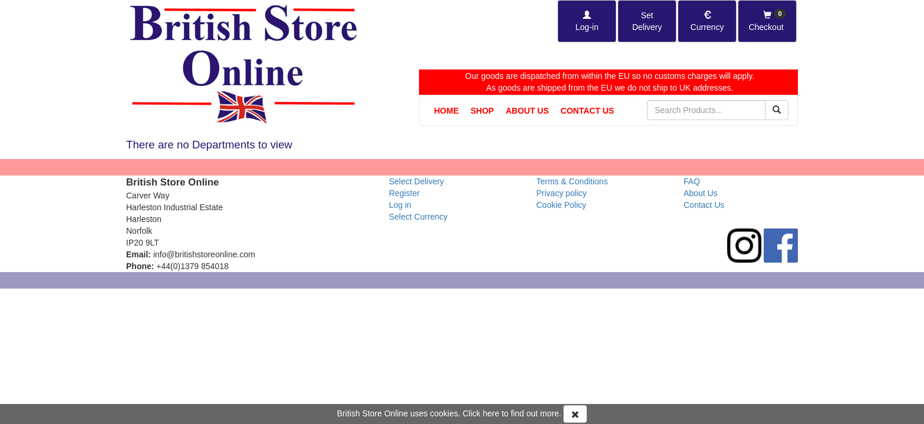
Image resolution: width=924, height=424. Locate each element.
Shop (482, 110)
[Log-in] (586, 21)
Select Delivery (416, 181)
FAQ (692, 181)
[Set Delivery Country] (647, 21)
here (491, 413)
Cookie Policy (561, 205)
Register (404, 193)
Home (446, 110)
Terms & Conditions (572, 181)
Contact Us (587, 110)
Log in (400, 205)
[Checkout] (767, 21)
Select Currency (418, 216)
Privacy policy (561, 193)
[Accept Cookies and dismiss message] (575, 414)
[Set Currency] (707, 21)
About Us (527, 110)
